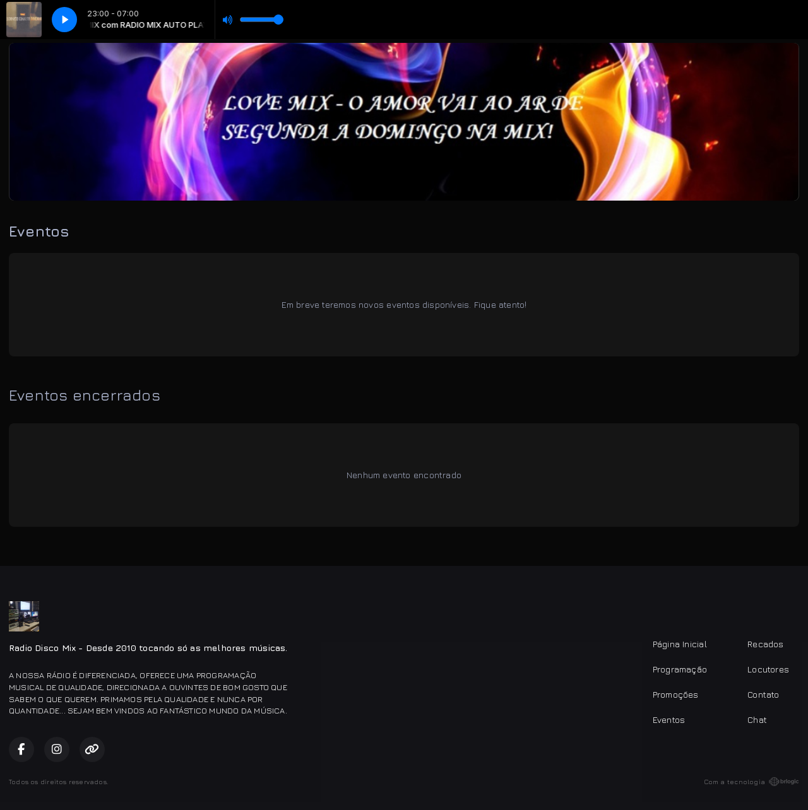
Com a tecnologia (751, 781)
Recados (765, 643)
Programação (680, 669)
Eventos (669, 719)
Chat (757, 719)
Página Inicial (680, 643)
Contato (763, 694)
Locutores (768, 669)
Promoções (676, 694)
